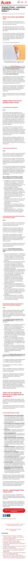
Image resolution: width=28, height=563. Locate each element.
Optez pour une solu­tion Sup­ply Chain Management (14, 510)
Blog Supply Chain (11, 518)
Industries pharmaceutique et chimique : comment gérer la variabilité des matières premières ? (13, 537)
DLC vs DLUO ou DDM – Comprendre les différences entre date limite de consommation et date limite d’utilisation (14, 556)
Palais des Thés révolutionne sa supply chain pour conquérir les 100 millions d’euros (14, 549)
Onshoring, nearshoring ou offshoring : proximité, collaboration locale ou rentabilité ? (14, 543)
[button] (25, 2)
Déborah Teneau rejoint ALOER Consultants (13, 530)
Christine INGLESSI (20, 13)
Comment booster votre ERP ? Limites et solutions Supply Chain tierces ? (15, 524)
